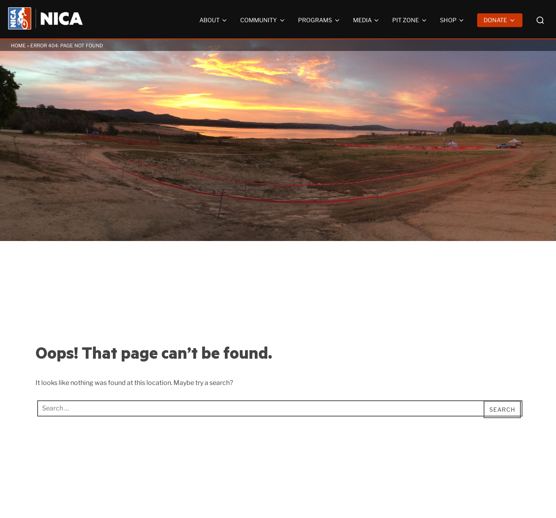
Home (18, 45)
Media (367, 20)
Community (263, 20)
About (213, 20)
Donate (500, 20)
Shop (452, 20)
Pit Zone (410, 20)
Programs (319, 20)
